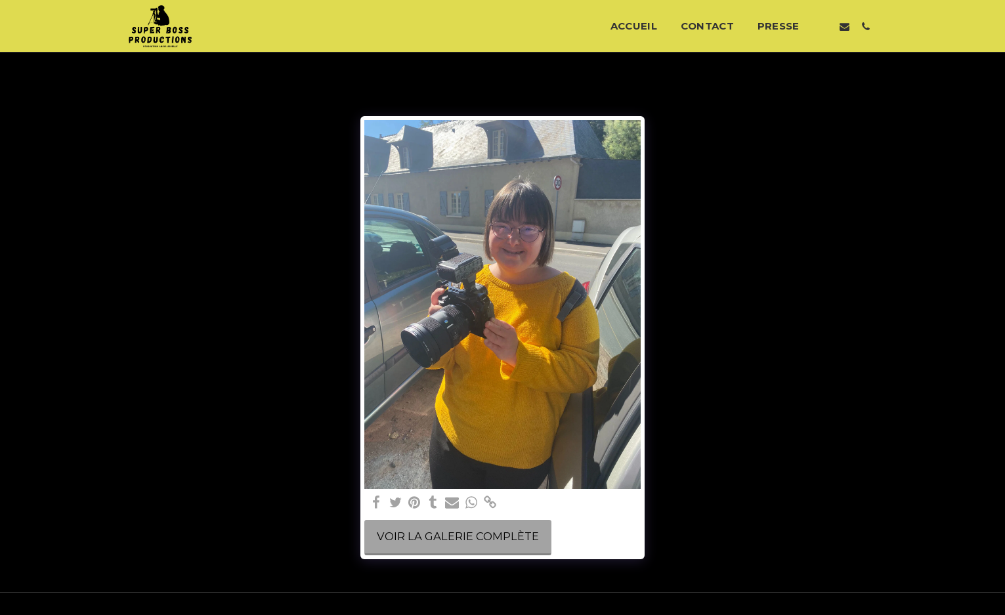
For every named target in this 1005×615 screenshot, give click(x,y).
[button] (823, 26)
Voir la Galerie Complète (458, 536)
